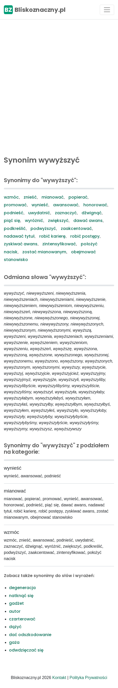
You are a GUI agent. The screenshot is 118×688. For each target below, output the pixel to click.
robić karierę (52, 236)
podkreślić (15, 228)
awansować (65, 205)
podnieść (13, 213)
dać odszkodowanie (30, 635)
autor (15, 611)
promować (15, 205)
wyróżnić (34, 221)
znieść (30, 197)
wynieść (40, 205)
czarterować (22, 619)
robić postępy (85, 236)
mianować (53, 197)
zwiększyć (58, 221)
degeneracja (22, 588)
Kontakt (59, 677)
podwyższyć (43, 228)
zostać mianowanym (44, 252)
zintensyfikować (59, 244)
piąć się (12, 221)
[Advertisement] (59, 86)
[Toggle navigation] (107, 10)
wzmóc (11, 197)
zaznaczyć (66, 213)
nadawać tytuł (19, 236)
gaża (14, 642)
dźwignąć (92, 213)
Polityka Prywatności (88, 677)
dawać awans (88, 221)
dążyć (15, 627)
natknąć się (21, 596)
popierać (77, 197)
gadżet (16, 603)
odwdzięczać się (26, 650)
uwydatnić (39, 213)
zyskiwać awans (20, 244)
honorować (95, 205)
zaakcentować (76, 228)
